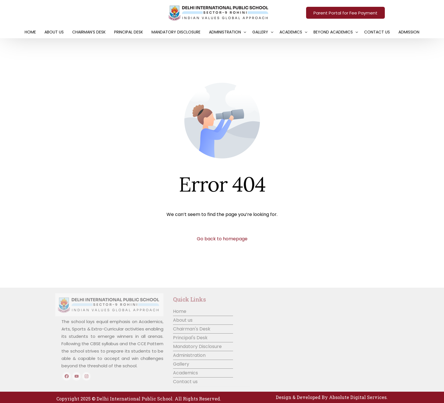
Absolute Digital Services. (358, 397)
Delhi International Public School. (135, 399)
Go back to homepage (222, 239)
